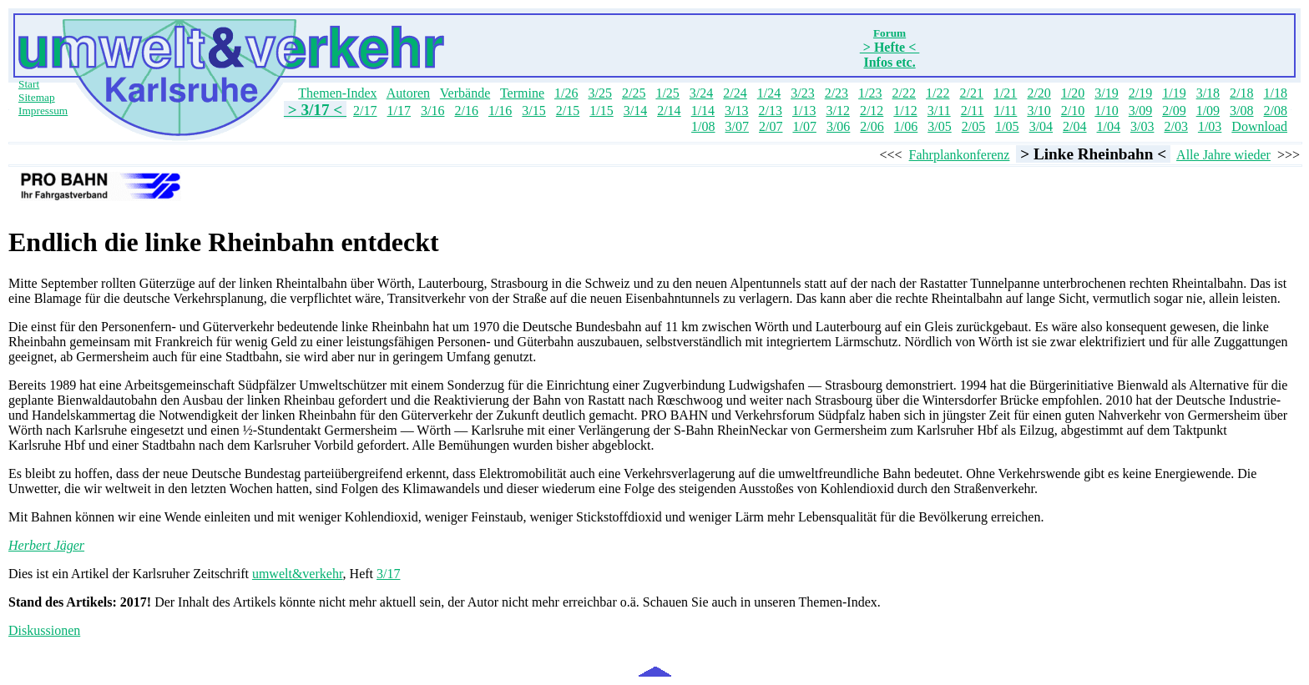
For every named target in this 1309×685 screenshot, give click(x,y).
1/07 (804, 126)
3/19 (1106, 93)
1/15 (601, 110)
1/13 (804, 110)
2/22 (904, 93)
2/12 (871, 110)
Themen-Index (337, 93)
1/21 (1005, 93)
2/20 (1038, 93)
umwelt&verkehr (297, 574)
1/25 (667, 93)
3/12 (837, 110)
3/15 (533, 110)
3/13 (736, 110)
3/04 (1041, 126)
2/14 (668, 110)
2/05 (973, 126)
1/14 (703, 110)
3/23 (802, 93)
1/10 (1106, 110)
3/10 (1038, 110)
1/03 (1209, 126)
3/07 (737, 126)
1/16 (500, 110)
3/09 (1140, 110)
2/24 (734, 93)
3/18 (1208, 93)
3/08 (1241, 110)
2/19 (1140, 93)
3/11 (939, 110)
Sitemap (36, 97)
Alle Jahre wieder (1223, 155)
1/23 (870, 93)
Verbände (465, 93)
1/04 (1108, 126)
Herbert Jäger (46, 545)
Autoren (408, 93)
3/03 (1142, 126)
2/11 (972, 110)
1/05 (1006, 126)
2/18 (1241, 93)
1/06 (905, 126)
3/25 (599, 93)
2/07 (770, 126)
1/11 (1006, 110)
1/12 (905, 110)
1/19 (1173, 93)
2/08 (1275, 110)
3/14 (635, 110)
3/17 (388, 574)
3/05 (939, 126)
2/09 (1173, 110)
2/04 (1074, 126)
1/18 (1275, 93)
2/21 (971, 93)
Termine (522, 93)
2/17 (365, 110)
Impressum (43, 110)
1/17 (399, 110)
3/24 (701, 93)
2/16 (466, 110)
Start (28, 84)
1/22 (937, 93)
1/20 (1072, 93)
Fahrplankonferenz (959, 155)
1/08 (703, 126)
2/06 (871, 126)
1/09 (1208, 110)
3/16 (432, 110)
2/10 (1072, 110)
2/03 (1175, 126)
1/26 (566, 93)
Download (1259, 126)
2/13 (770, 110)
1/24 (769, 93)
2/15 (567, 110)
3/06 (838, 126)
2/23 (836, 93)
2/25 (633, 93)
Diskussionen (44, 630)
